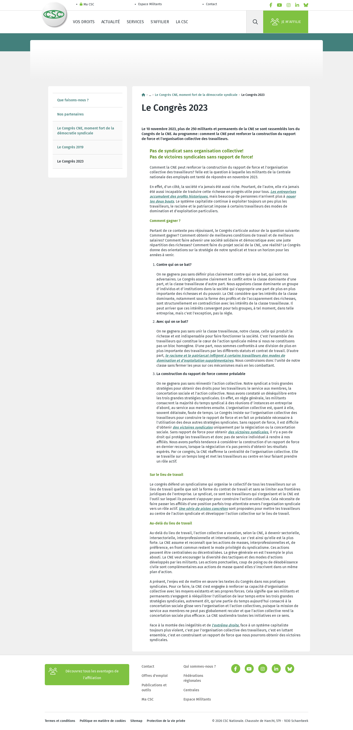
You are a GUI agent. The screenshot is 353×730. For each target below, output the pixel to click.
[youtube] (279, 5)
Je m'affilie (286, 21)
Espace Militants (150, 4)
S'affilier (160, 21)
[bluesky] (305, 5)
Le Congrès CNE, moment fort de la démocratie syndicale (85, 130)
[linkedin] (297, 5)
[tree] (87, 131)
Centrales (191, 690)
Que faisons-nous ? (73, 100)
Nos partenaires (70, 114)
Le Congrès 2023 (70, 161)
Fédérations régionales (193, 678)
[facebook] (271, 5)
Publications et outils (154, 687)
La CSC (182, 21)
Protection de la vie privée (166, 721)
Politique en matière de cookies (103, 721)
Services (135, 21)
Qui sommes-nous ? (199, 666)
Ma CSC (87, 4)
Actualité (110, 21)
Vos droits (84, 21)
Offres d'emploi (155, 675)
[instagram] (288, 5)
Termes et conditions (60, 721)
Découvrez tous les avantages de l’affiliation (84, 674)
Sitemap (136, 721)
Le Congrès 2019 (70, 147)
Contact (211, 4)
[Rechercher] (255, 22)
